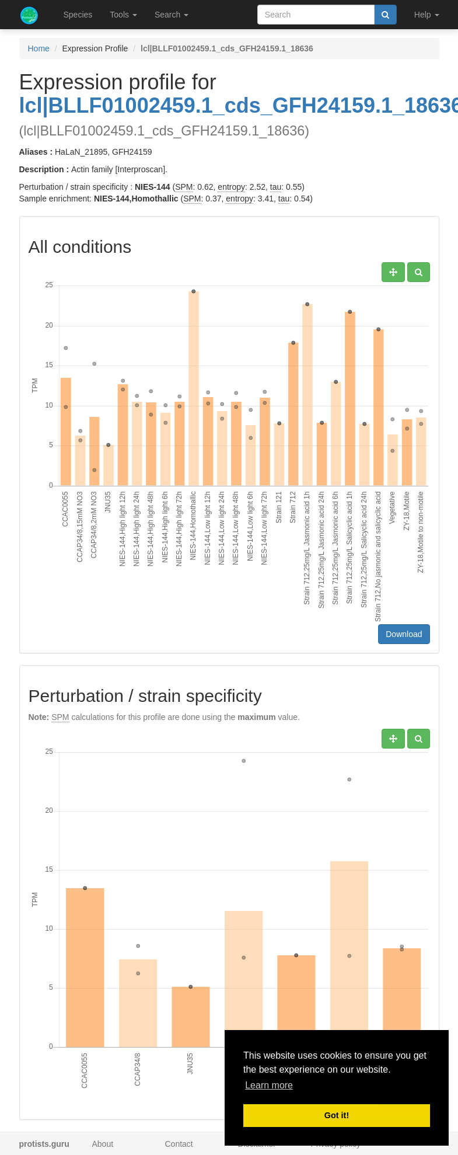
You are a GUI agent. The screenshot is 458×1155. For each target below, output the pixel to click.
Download (404, 634)
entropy (231, 187)
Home (39, 48)
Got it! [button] (336, 1115)
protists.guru (44, 1144)
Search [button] (171, 14)
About (103, 1144)
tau (275, 187)
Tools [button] (123, 14)
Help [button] (426, 14)
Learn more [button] (269, 1085)
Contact (179, 1144)
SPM (184, 187)
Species (78, 14)
